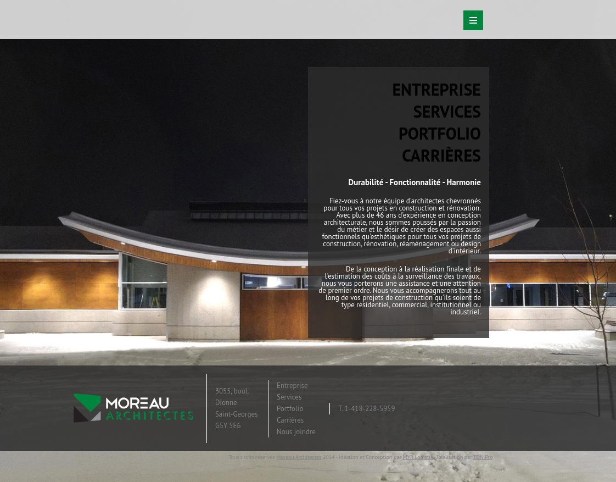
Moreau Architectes (298, 457)
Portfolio (290, 408)
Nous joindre (296, 431)
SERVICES (447, 111)
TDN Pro (483, 457)
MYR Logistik (417, 457)
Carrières (290, 420)
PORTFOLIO (440, 133)
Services (289, 397)
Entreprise (292, 385)
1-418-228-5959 (369, 408)
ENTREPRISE (436, 89)
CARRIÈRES (441, 155)
